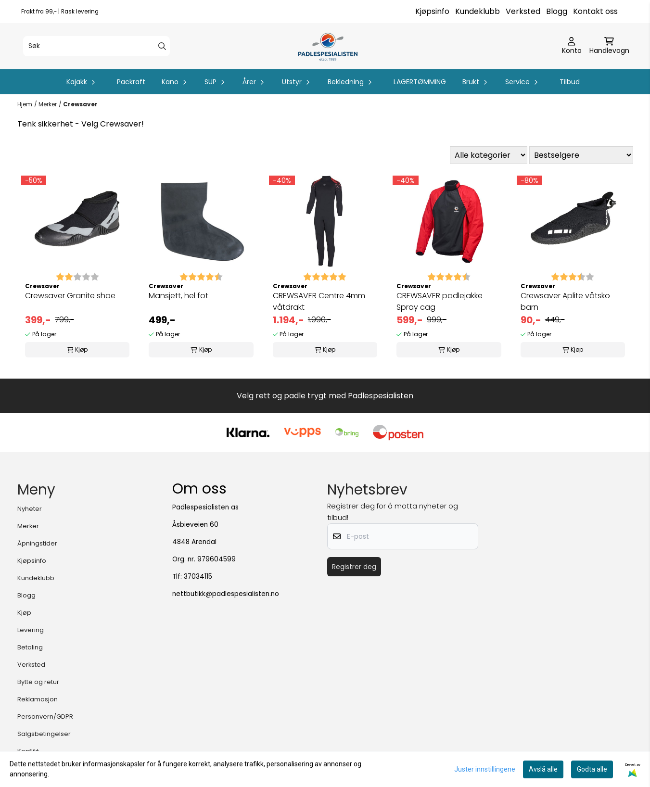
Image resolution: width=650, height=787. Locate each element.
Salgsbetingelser (44, 734)
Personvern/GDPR (45, 716)
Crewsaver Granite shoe (70, 295)
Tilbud (570, 82)
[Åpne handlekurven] (609, 46)
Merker (47, 104)
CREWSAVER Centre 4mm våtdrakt (319, 301)
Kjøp (24, 613)
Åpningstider (37, 543)
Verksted (523, 11)
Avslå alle (543, 769)
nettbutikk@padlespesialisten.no (225, 593)
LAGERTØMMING (420, 82)
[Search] (162, 46)
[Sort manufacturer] (488, 155)
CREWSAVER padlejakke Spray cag (439, 301)
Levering (30, 630)
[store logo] (327, 46)
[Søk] (96, 46)
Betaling (30, 647)
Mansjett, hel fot (178, 295)
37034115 (198, 576)
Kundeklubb (477, 11)
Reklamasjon (37, 699)
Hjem (24, 104)
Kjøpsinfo (432, 11)
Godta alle (592, 769)
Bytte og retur (38, 682)
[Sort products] (581, 155)
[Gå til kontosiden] (572, 46)
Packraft (131, 82)
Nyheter (29, 509)
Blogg (556, 11)
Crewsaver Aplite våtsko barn (565, 301)
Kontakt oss (595, 11)
